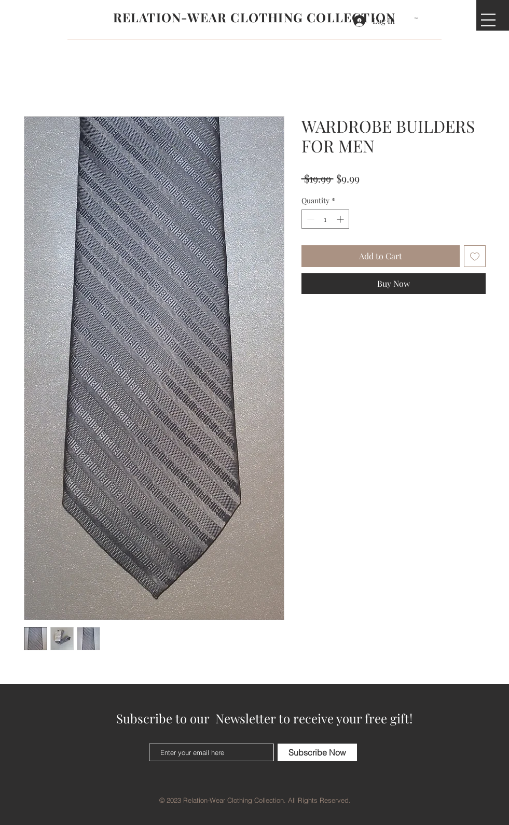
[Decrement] (309, 219)
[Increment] (341, 219)
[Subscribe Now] (317, 752)
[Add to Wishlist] (475, 256)
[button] (420, 18)
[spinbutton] (325, 219)
